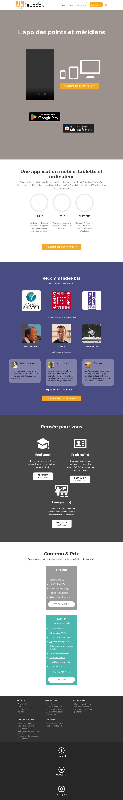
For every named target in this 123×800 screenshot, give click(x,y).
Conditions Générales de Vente (28, 732)
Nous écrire (51, 714)
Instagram (62, 794)
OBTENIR (61, 679)
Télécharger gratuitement (79, 86)
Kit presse (22, 711)
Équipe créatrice (25, 709)
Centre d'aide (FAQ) (54, 723)
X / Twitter (61, 775)
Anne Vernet (99, 363)
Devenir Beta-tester (54, 709)
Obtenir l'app (23, 704)
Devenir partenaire (82, 706)
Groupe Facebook (54, 706)
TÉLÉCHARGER (61, 604)
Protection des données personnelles (28, 737)
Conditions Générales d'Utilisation (27, 726)
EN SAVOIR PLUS (61, 672)
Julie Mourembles (28, 363)
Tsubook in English (54, 725)
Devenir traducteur (54, 711)
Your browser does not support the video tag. (40, 74)
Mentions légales (25, 723)
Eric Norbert (63, 363)
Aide (64, 5)
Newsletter (51, 704)
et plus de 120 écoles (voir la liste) (61, 389)
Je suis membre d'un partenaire (83, 710)
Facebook (61, 756)
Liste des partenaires (83, 704)
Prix (71, 5)
